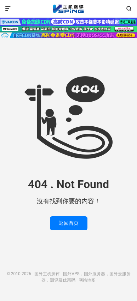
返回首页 (69, 223)
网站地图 (87, 280)
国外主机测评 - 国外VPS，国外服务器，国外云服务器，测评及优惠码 (68, 9)
